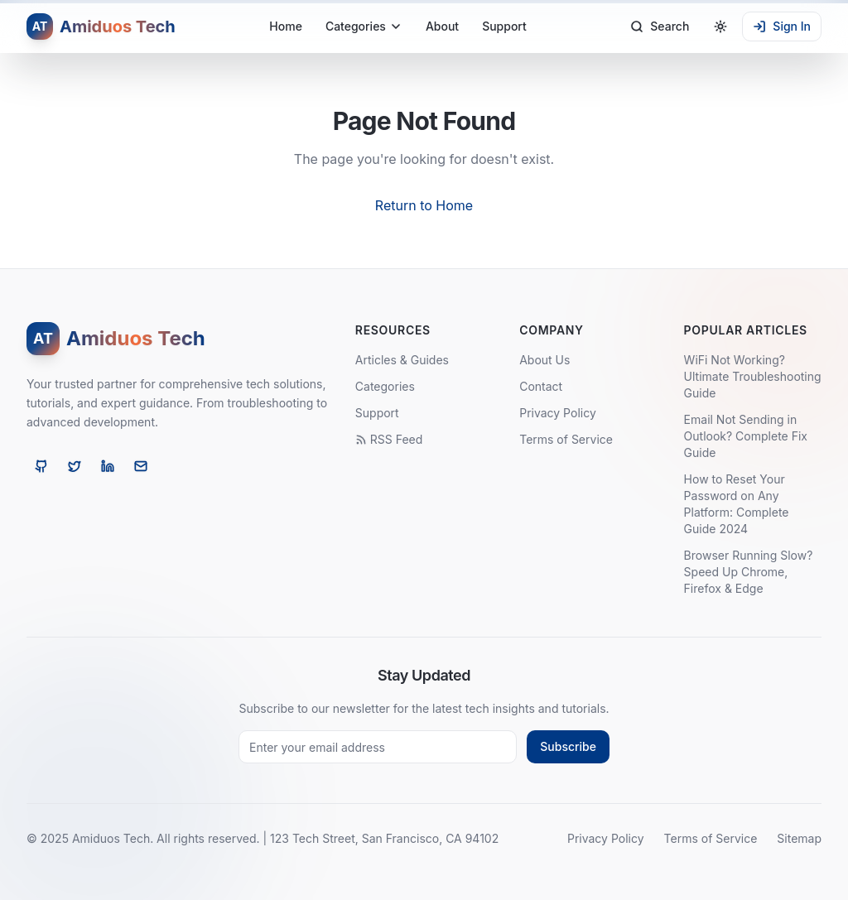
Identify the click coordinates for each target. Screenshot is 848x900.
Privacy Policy (557, 413)
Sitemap (799, 838)
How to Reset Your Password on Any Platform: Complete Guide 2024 (736, 504)
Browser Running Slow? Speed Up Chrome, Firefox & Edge (748, 571)
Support (504, 26)
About (442, 26)
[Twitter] (74, 466)
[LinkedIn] (108, 466)
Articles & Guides (402, 360)
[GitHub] (41, 466)
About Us (544, 360)
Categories (363, 26)
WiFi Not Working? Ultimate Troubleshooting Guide (753, 376)
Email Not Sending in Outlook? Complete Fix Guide (745, 436)
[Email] (141, 466)
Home (285, 26)
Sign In (782, 26)
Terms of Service (566, 439)
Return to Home (424, 205)
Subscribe (568, 746)
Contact (540, 386)
